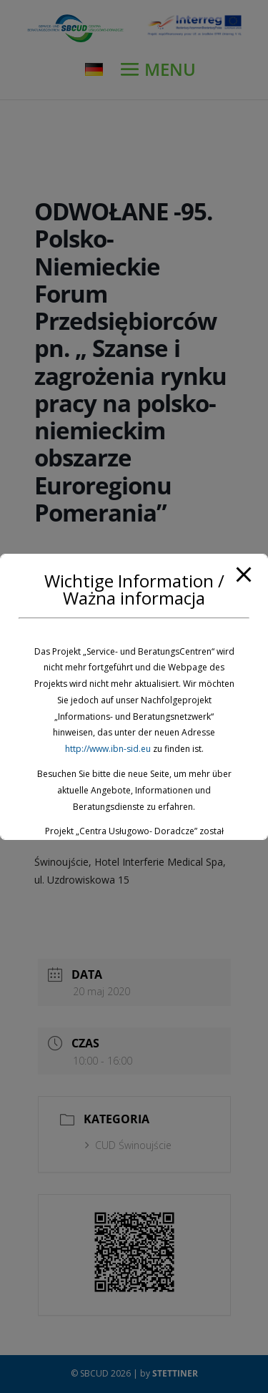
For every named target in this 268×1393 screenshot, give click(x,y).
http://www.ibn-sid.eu (108, 749)
